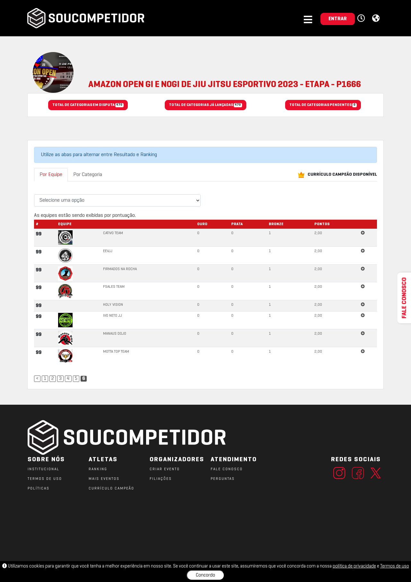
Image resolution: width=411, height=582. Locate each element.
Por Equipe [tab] (50, 174)
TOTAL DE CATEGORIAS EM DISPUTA (87, 105)
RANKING (98, 469)
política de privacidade (354, 566)
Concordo (205, 575)
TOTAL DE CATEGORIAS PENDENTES (322, 105)
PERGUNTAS (223, 479)
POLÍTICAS (38, 488)
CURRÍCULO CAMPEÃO (111, 488)
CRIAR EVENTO (165, 469)
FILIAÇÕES (161, 479)
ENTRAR (337, 19)
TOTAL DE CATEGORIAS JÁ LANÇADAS (205, 105)
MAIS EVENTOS (104, 479)
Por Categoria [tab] (87, 174)
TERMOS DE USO (45, 479)
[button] (362, 19)
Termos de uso (394, 566)
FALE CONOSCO (227, 469)
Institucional (43, 469)
